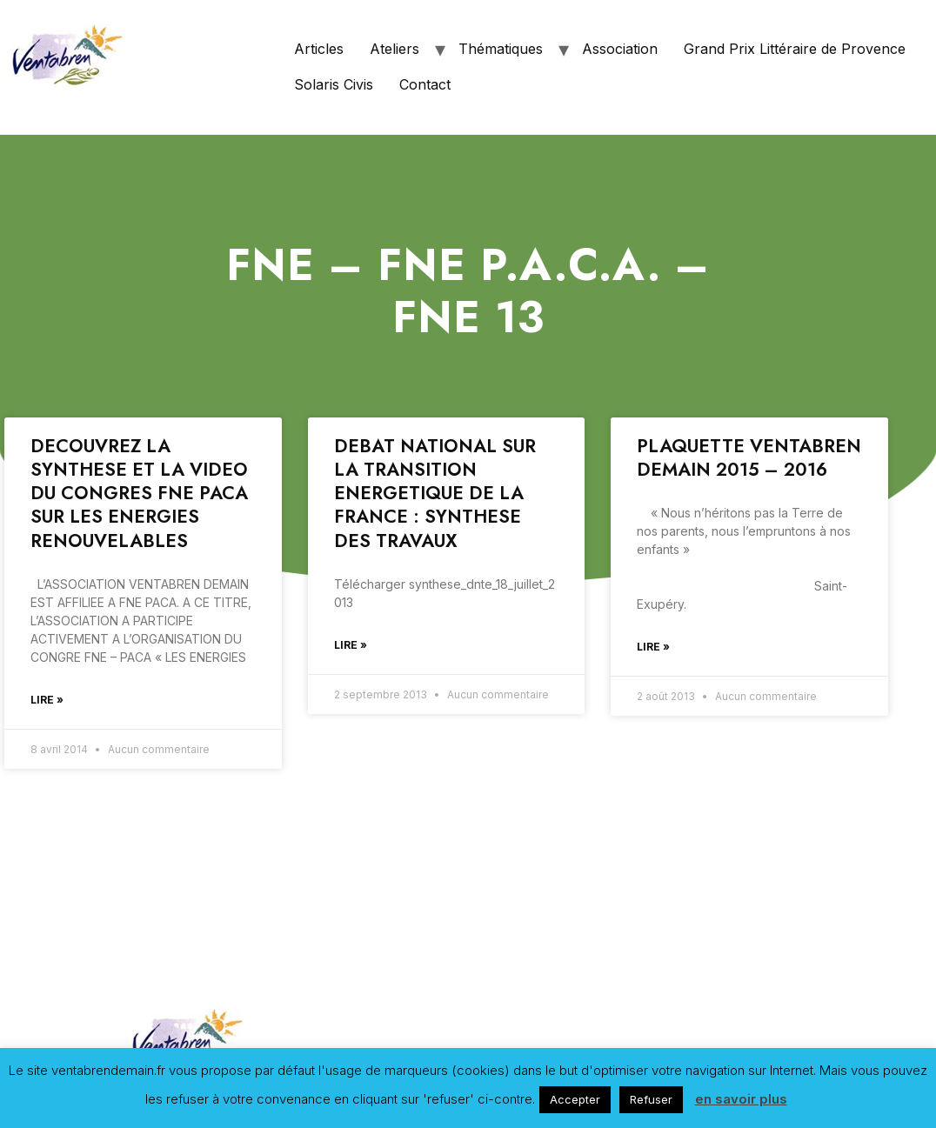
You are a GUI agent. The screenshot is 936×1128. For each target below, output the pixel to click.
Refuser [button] (651, 1099)
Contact (425, 84)
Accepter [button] (575, 1099)
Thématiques (500, 48)
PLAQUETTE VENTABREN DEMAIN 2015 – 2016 (749, 458)
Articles (319, 48)
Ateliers (394, 48)
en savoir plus (741, 1099)
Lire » (47, 699)
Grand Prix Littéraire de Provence (795, 48)
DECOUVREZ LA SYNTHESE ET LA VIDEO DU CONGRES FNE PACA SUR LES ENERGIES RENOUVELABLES (139, 493)
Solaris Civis (333, 84)
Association (620, 48)
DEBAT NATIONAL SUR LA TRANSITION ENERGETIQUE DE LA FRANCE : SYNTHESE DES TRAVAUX (435, 493)
